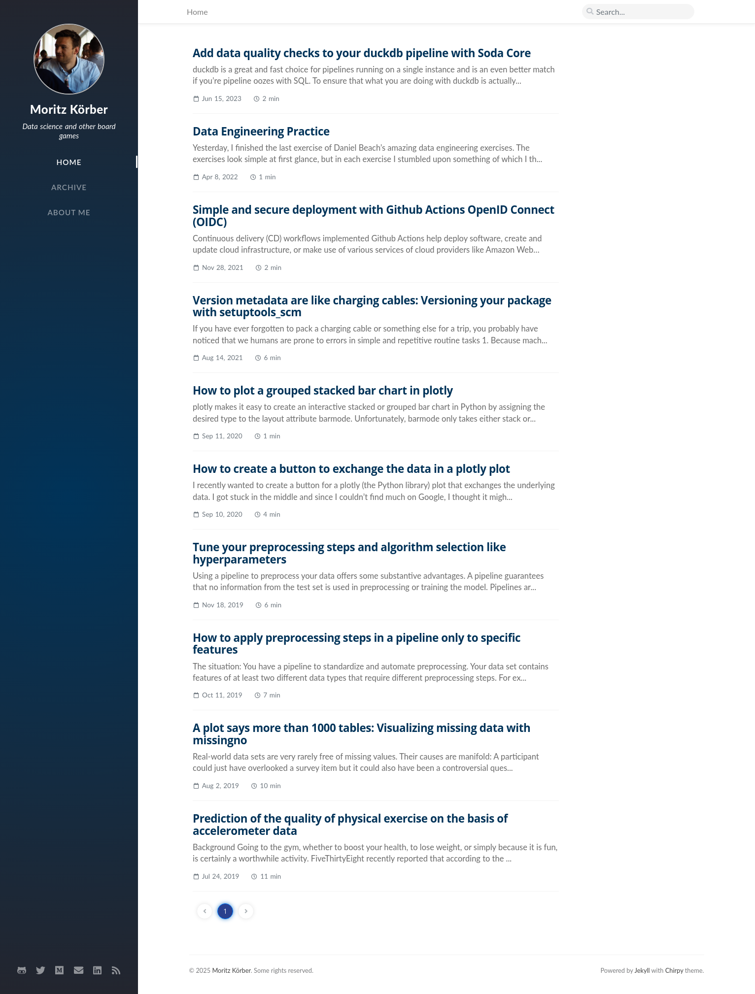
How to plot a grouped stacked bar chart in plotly (323, 390)
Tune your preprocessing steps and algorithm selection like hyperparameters (349, 553)
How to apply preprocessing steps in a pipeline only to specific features (356, 644)
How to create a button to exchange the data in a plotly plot (351, 468)
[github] (21, 970)
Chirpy (674, 970)
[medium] (59, 970)
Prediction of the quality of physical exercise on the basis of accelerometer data (350, 824)
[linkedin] (97, 970)
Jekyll (642, 970)
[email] (78, 970)
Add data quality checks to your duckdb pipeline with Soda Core (362, 53)
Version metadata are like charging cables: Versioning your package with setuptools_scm (372, 306)
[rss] (116, 970)
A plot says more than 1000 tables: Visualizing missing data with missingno (361, 734)
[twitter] (40, 970)
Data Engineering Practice (261, 131)
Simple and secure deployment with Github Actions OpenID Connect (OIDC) (373, 216)
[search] (638, 11)
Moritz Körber (69, 109)
